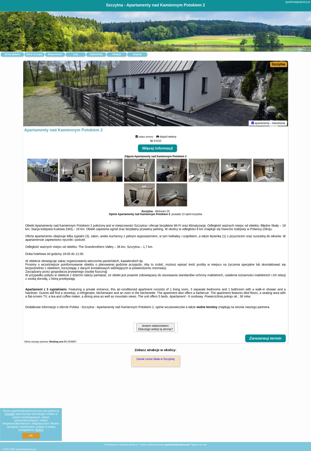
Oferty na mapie (34, 54)
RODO (39, 430)
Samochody (96, 54)
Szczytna (278, 64)
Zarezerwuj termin (265, 339)
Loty (75, 54)
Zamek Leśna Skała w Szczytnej (155, 360)
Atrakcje (116, 54)
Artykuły (137, 54)
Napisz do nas (199, 444)
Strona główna (12, 54)
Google (9, 414)
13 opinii (187, 215)
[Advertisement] (155, 409)
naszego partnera (257, 308)
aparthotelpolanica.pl (297, 2)
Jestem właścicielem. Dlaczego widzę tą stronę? (155, 328)
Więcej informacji (157, 149)
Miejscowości (55, 54)
